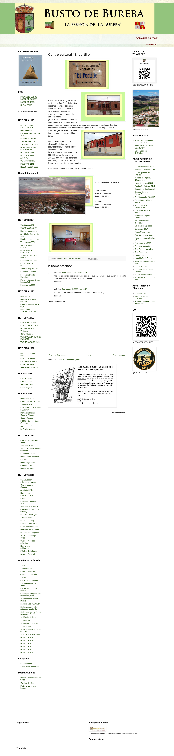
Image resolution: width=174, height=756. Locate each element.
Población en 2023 (27, 285)
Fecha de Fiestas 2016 (29, 527)
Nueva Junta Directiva (143, 275)
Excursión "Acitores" (28, 272)
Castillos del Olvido (28, 683)
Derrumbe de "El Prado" (29, 530)
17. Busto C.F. (26, 626)
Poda (22, 498)
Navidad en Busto (27, 399)
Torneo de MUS (26, 385)
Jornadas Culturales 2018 (145, 170)
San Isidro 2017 (26, 445)
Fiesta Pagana (26, 388)
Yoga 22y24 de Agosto (143, 258)
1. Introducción (26, 565)
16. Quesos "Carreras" (29, 623)
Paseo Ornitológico (142, 232)
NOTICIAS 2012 (26, 646)
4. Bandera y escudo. (28, 574)
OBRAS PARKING (27, 161)
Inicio (89, 355)
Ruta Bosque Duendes (144, 249)
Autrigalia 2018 (26, 405)
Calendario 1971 (26, 426)
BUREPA (24, 460)
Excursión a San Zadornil (145, 189)
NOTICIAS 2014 (26, 640)
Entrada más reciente (57, 355)
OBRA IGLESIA (26, 334)
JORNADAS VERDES (29, 367)
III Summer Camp (27, 521)
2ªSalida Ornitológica (28, 551)
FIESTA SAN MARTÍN (29, 326)
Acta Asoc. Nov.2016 (143, 243)
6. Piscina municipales (29, 580)
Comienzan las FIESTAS (30, 402)
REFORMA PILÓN (27, 153)
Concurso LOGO (141, 266)
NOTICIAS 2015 (26, 637)
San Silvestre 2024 (27, 225)
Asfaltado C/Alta (26, 490)
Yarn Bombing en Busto (144, 235)
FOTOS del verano (27, 358)
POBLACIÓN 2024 (27, 164)
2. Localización (26, 568)
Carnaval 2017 (26, 466)
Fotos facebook (26, 664)
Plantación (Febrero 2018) (145, 186)
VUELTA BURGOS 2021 (30, 342)
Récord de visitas (27, 469)
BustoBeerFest (26, 379)
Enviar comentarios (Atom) (69, 359)
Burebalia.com (140, 293)
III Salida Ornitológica (28, 515)
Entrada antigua (119, 355)
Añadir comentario (57, 301)
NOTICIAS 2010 (26, 653)
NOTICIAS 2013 (26, 643)
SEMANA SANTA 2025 (29, 145)
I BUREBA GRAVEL (28, 139)
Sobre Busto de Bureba (29, 667)
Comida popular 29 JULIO (145, 197)
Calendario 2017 (141, 229)
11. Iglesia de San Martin (30, 604)
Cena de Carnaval (27, 554)
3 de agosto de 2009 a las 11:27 (74, 289)
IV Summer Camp (27, 454)
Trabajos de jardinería (29, 269)
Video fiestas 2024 (27, 242)
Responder (57, 282)
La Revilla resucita (27, 429)
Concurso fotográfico (143, 246)
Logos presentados (142, 255)
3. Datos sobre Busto (28, 571)
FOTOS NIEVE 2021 (28, 323)
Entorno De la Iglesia (28, 361)
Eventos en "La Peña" (29, 261)
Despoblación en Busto (29, 457)
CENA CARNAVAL (27, 364)
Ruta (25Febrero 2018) (144, 183)
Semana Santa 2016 (28, 524)
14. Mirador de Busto (28, 617)
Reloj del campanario (28, 231)
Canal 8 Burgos (26, 418)
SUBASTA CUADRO (28, 228)
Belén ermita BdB (27, 296)
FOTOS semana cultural (144, 167)
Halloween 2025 (26, 130)
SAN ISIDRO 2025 (27, 142)
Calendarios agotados (143, 226)
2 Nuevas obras (26, 518)
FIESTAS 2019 (26, 382)
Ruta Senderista (141, 252)
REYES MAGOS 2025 (29, 167)
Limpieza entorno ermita (30, 239)
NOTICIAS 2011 (26, 649)
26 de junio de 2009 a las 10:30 (74, 273)
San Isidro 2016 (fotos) (29, 506)
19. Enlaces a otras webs (30, 634)
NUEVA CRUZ (26, 105)
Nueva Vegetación (27, 463)
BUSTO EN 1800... (27, 102)
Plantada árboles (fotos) (29, 533)
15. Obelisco (25, 620)
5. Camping (25, 577)
